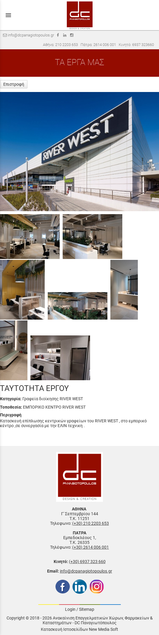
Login (70, 609)
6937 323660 (143, 44)
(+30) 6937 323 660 (87, 561)
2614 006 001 (104, 44)
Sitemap (86, 609)
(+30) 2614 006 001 (90, 547)
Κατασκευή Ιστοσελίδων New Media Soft (79, 629)
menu (8, 15)
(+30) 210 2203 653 (90, 523)
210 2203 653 (66, 44)
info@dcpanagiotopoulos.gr (86, 571)
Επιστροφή (13, 84)
